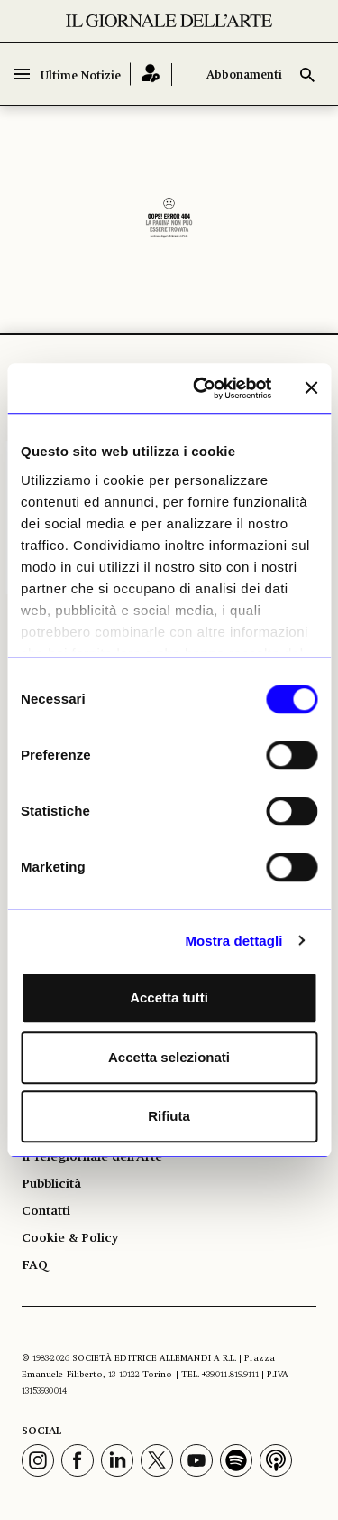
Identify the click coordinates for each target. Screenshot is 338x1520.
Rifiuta (169, 1116)
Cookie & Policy (70, 1238)
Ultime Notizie (81, 76)
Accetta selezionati (169, 1057)
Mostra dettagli (233, 940)
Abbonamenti (244, 75)
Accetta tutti (169, 997)
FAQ (35, 1265)
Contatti (46, 1211)
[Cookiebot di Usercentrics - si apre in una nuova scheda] (201, 388)
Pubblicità (51, 1184)
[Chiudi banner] (311, 388)
